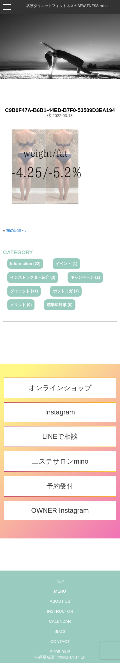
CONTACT (60, 641)
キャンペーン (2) (85, 277)
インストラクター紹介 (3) (33, 277)
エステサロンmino (60, 461)
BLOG (60, 631)
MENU (60, 591)
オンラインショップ (60, 388)
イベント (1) (66, 263)
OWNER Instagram (60, 510)
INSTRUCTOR (60, 611)
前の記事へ (16, 230)
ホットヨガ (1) (66, 291)
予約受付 (60, 486)
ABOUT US (60, 601)
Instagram (60, 412)
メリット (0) (21, 304)
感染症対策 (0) (60, 304)
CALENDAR (60, 621)
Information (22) (25, 263)
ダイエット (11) (24, 291)
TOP (60, 581)
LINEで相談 (60, 436)
